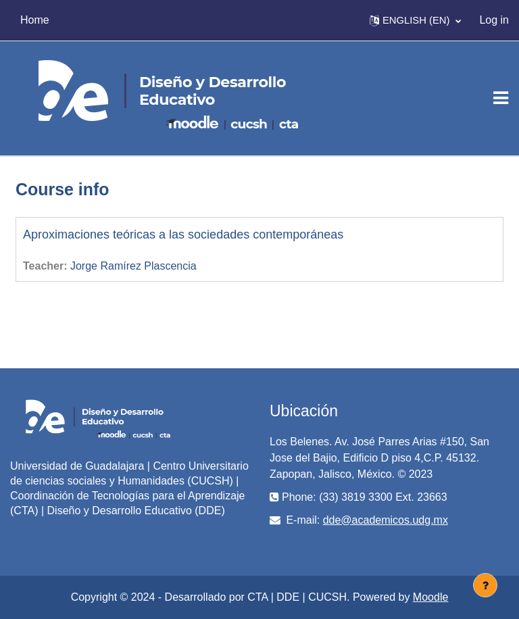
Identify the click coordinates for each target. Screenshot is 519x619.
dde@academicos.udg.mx (385, 520)
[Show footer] (485, 585)
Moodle (430, 597)
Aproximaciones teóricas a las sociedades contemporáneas (183, 234)
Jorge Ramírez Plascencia (133, 266)
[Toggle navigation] (501, 98)
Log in (494, 20)
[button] (415, 20)
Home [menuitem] (34, 20)
